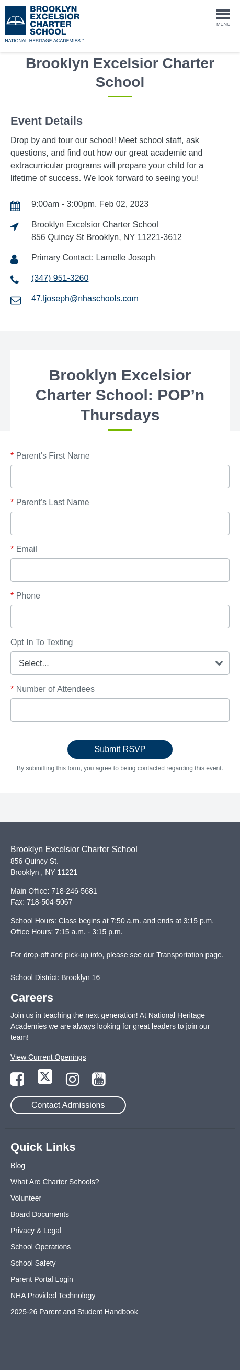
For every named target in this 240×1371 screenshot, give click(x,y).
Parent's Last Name (49, 502)
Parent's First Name (50, 455)
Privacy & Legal (35, 1230)
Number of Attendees (52, 688)
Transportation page (189, 955)
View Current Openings (48, 1057)
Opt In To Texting (41, 642)
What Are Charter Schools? (54, 1182)
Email (23, 549)
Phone (25, 595)
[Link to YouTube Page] (99, 1082)
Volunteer (25, 1198)
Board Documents (39, 1214)
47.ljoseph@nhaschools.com (85, 298)
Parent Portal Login (41, 1279)
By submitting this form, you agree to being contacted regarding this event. (120, 768)
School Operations (40, 1247)
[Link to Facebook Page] (18, 1082)
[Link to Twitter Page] (46, 1082)
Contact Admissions (68, 1105)
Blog (17, 1165)
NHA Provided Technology (52, 1295)
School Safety (32, 1263)
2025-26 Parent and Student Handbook (74, 1312)
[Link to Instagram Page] (74, 1082)
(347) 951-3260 (59, 278)
